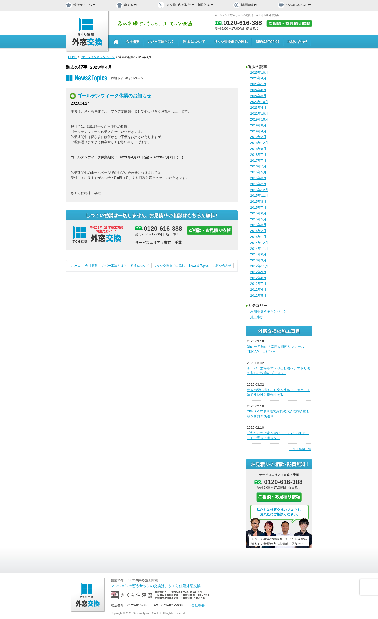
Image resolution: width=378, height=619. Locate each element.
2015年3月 (258, 225)
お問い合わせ (222, 266)
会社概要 (91, 266)
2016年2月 (258, 184)
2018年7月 (258, 155)
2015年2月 (258, 231)
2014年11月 (259, 249)
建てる (126, 5)
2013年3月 (258, 260)
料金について (140, 266)
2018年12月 (259, 143)
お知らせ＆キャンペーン (98, 57)
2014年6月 (258, 254)
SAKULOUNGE (294, 5)
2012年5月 (258, 295)
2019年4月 (258, 131)
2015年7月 (258, 207)
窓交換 (171, 5)
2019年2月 (258, 137)
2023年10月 (259, 102)
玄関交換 (205, 5)
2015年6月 (258, 213)
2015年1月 (258, 237)
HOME (72, 57)
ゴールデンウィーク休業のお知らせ (114, 95)
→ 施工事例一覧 (300, 449)
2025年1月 (258, 84)
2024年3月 (258, 96)
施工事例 (257, 317)
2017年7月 (258, 160)
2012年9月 (258, 272)
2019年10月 (259, 119)
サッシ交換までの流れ (169, 266)
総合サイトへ (81, 5)
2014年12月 (259, 243)
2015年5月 (258, 219)
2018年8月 (258, 149)
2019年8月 (258, 125)
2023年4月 (258, 107)
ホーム (76, 266)
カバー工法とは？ (114, 266)
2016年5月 (258, 172)
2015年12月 (259, 190)
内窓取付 (186, 5)
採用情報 (245, 5)
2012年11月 (259, 266)
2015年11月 (259, 195)
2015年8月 (258, 201)
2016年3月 (258, 178)
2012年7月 (258, 284)
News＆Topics (199, 266)
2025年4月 (258, 78)
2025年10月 (259, 72)
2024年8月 (258, 90)
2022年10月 (259, 113)
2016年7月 (258, 166)
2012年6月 (258, 289)
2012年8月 (258, 278)
